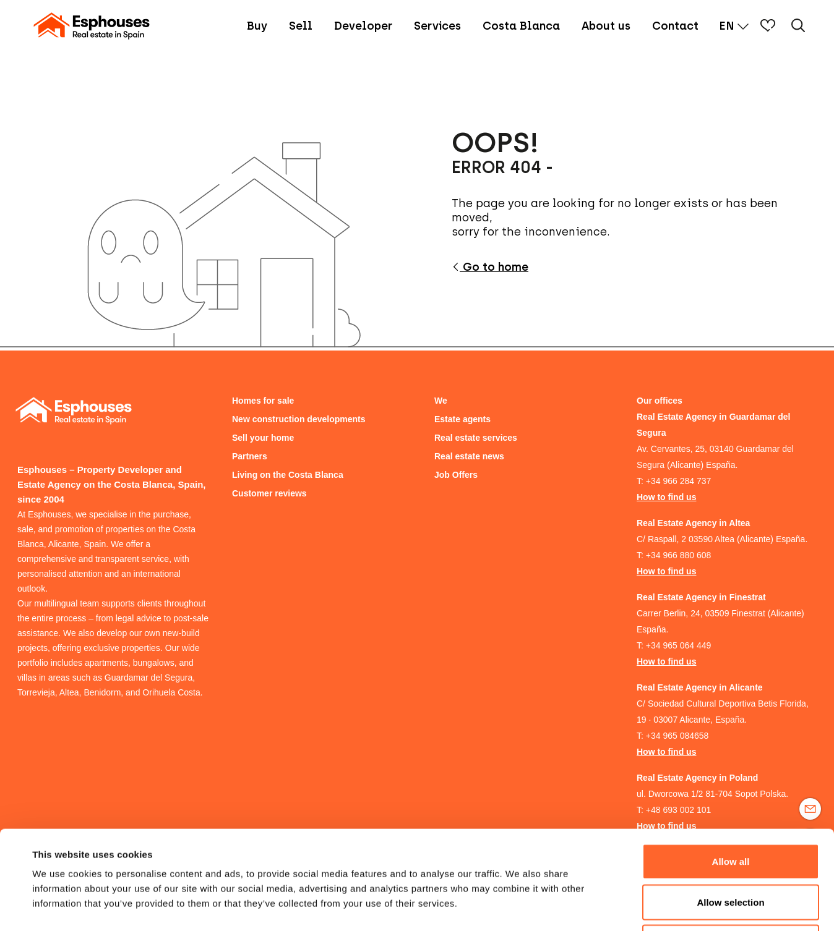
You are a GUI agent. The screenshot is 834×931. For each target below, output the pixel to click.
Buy (257, 26)
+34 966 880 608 (678, 555)
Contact (675, 26)
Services (437, 26)
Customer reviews (269, 493)
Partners (249, 456)
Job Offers (456, 475)
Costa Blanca (521, 26)
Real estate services (475, 438)
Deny (731, 849)
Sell (300, 26)
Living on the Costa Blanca (287, 475)
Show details (519, 906)
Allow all (731, 768)
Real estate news (469, 456)
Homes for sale (263, 401)
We (440, 401)
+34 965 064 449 (678, 645)
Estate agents (462, 419)
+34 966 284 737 (678, 481)
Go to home (490, 267)
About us (606, 26)
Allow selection (730, 809)
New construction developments (298, 419)
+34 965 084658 (677, 736)
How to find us (666, 497)
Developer (363, 26)
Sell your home (263, 438)
